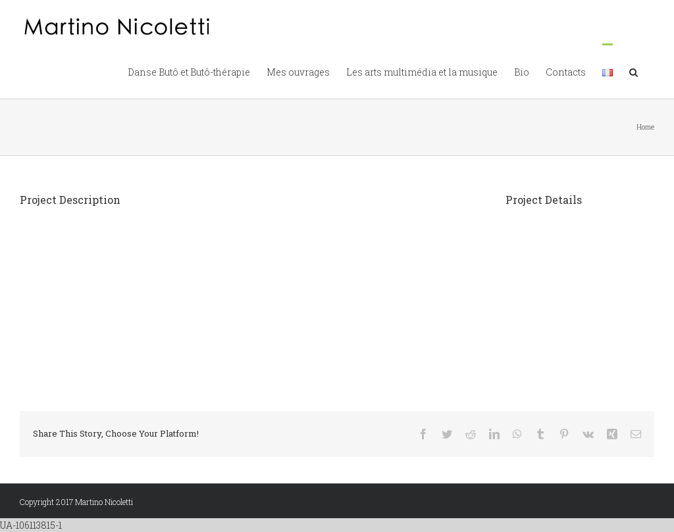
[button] (633, 71)
